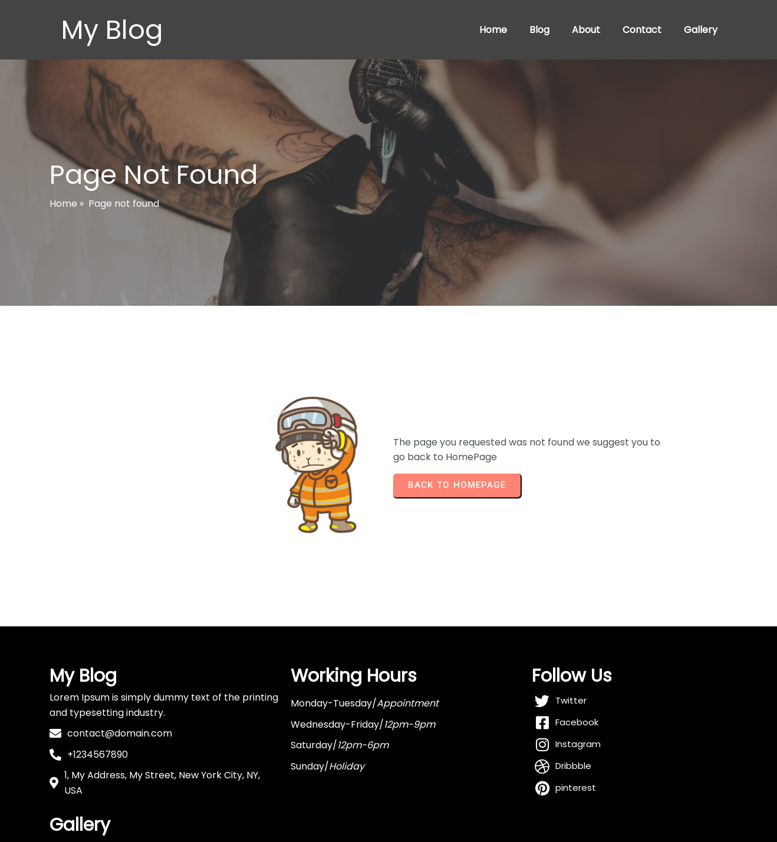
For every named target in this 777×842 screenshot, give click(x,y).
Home (493, 30)
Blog (539, 30)
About (586, 30)
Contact (642, 30)
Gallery (700, 30)
